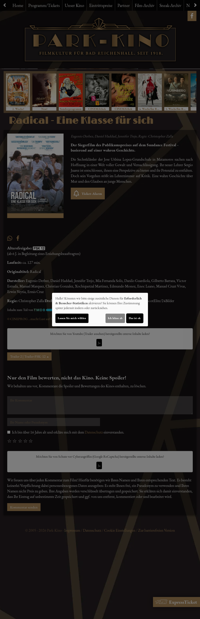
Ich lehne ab (115, 318)
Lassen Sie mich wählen (72, 318)
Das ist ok (135, 318)
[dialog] (100, 309)
